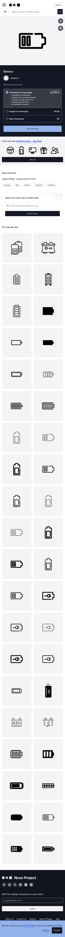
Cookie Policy (28, 925)
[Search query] (32, 206)
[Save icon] (60, 21)
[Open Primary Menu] (4, 5)
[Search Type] (6, 11)
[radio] (33, 98)
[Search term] (34, 11)
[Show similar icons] (60, 28)
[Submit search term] (60, 11)
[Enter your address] (32, 900)
